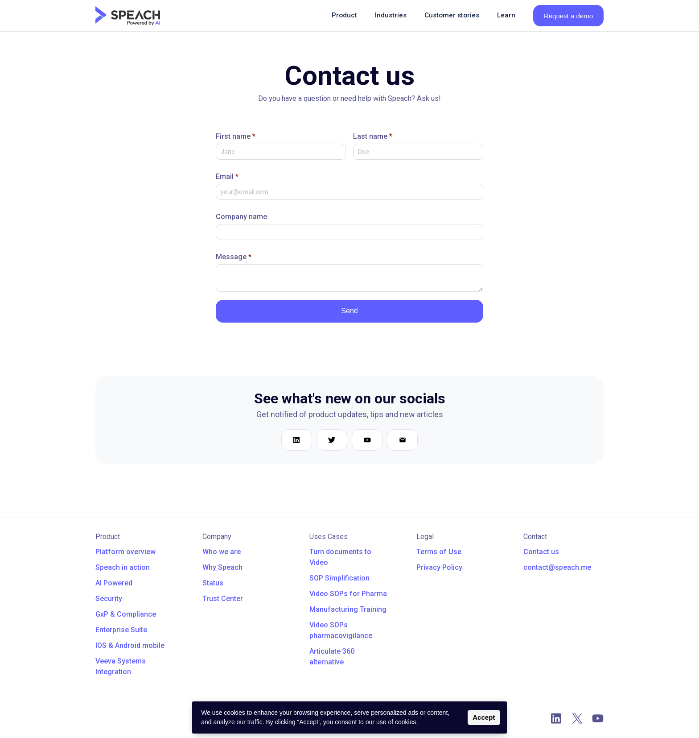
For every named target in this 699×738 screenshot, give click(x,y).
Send (349, 311)
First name (235, 136)
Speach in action (122, 567)
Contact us (541, 551)
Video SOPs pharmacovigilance (340, 630)
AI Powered (113, 583)
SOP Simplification (339, 578)
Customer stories (451, 15)
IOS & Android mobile (129, 645)
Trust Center (222, 598)
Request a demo (568, 16)
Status (212, 583)
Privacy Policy (439, 567)
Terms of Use (438, 551)
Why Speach (222, 567)
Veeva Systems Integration (120, 666)
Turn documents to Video (340, 557)
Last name (372, 136)
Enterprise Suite (121, 630)
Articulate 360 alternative (331, 656)
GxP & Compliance (125, 614)
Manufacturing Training (348, 609)
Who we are (221, 551)
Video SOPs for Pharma (348, 593)
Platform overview (125, 551)
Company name (241, 216)
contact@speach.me (557, 567)
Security (108, 598)
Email (227, 176)
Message (233, 257)
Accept (484, 717)
